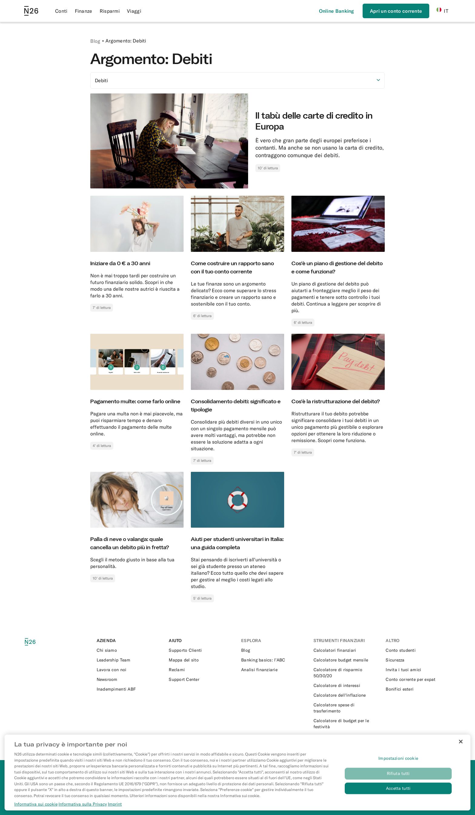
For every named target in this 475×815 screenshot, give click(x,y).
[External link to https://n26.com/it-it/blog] (273, 650)
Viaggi (134, 11)
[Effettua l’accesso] (336, 11)
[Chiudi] (460, 763)
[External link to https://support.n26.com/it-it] (201, 650)
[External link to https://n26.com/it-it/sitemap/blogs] (201, 660)
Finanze (83, 11)
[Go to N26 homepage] (31, 11)
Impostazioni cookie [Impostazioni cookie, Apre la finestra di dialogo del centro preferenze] (398, 780)
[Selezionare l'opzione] (237, 80)
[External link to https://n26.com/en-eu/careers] (129, 670)
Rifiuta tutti (398, 795)
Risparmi (110, 11)
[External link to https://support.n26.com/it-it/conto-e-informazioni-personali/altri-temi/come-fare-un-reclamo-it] (201, 670)
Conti (61, 11)
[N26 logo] (38, 641)
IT (442, 10)
